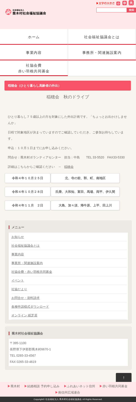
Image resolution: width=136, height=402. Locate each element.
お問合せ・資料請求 (25, 298)
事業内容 (34, 55)
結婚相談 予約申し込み (43, 386)
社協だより (19, 289)
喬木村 (15, 386)
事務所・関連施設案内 (102, 55)
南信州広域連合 (69, 392)
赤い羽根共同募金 (115, 386)
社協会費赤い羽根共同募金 (34, 69)
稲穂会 (69, 166)
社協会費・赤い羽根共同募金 (31, 272)
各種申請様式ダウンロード (30, 306)
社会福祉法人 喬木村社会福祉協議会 (63, 399)
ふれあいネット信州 (81, 386)
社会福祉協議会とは (102, 40)
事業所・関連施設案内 (27, 263)
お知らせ (17, 237)
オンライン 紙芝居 (24, 315)
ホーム (34, 40)
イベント (17, 280)
